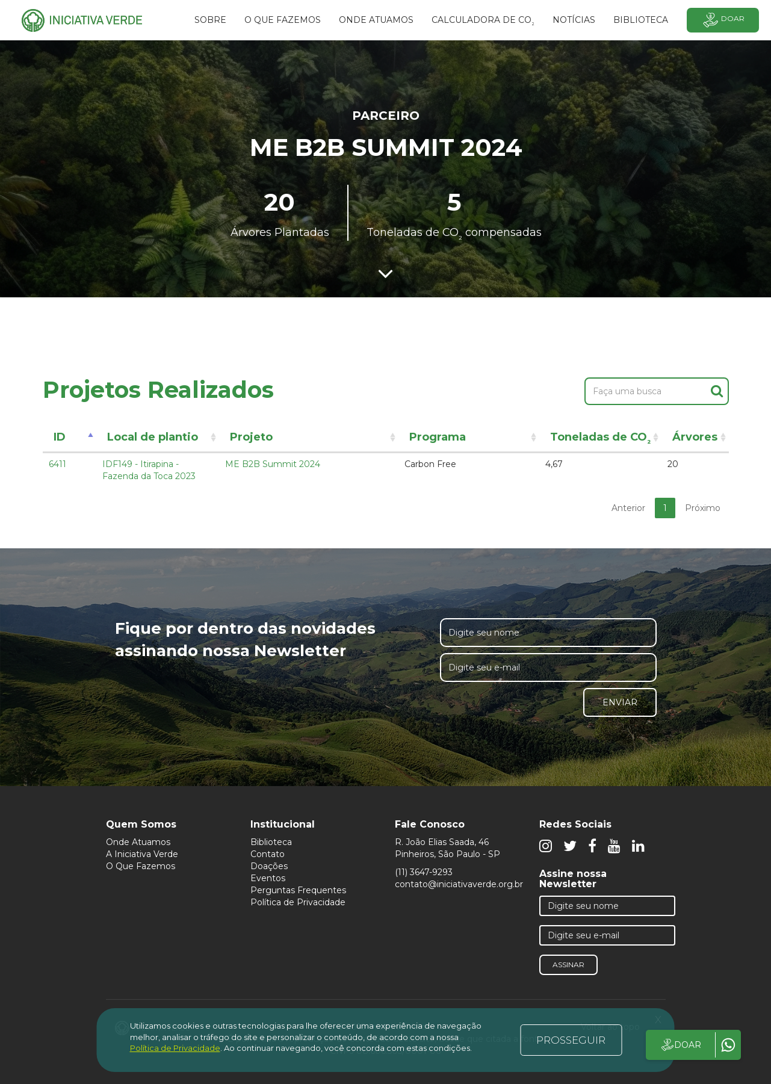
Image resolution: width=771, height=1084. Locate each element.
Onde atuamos (376, 19)
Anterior (628, 508)
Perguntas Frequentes (298, 890)
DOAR (680, 1045)
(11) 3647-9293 (424, 872)
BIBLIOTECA (640, 19)
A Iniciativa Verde (142, 854)
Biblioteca (271, 842)
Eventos (267, 878)
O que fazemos (282, 19)
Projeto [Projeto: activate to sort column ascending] (251, 437)
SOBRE (210, 19)
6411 (57, 464)
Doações (269, 866)
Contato (267, 854)
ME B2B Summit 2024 (272, 464)
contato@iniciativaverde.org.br (459, 884)
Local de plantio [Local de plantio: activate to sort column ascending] (152, 437)
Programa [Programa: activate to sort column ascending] (437, 437)
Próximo (702, 508)
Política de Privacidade (297, 902)
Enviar (619, 702)
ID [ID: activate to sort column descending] (60, 437)
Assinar (568, 964)
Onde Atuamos (138, 842)
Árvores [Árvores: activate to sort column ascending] (694, 437)
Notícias (574, 19)
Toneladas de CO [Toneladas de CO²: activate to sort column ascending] (600, 439)
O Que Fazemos (140, 866)
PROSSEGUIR (570, 1040)
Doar (723, 20)
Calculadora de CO (483, 21)
